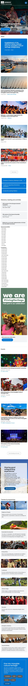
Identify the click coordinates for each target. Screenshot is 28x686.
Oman (12, 49)
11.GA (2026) (3, 228)
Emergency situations (6, 625)
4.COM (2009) (4, 277)
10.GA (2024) (3, 229)
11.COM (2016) (4, 264)
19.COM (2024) (4, 250)
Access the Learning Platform (11, 191)
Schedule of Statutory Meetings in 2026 (14, 180)
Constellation (7, 676)
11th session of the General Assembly (10, 443)
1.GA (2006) (3, 245)
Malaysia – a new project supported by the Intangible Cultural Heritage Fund (11, 115)
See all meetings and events (14, 453)
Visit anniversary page (7, 339)
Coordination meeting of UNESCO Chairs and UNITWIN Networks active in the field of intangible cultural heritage (14, 418)
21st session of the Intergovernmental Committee (13, 368)
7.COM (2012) (3, 272)
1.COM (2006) (3, 286)
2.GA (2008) (3, 242)
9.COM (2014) (3, 267)
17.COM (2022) (4, 253)
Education (4, 607)
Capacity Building (5, 645)
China (9, 165)
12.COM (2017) (4, 263)
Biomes (19, 676)
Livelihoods (4, 570)
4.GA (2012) (3, 239)
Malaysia (9, 118)
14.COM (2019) (4, 259)
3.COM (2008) (4, 278)
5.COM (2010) (3, 275)
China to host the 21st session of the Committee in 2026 (13, 163)
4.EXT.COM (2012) (4, 270)
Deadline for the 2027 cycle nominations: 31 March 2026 (14, 139)
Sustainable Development (7, 532)
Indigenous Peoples (6, 512)
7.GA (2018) (3, 234)
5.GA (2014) (3, 237)
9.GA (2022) (3, 231)
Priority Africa (5, 551)
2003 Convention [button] (5, 29)
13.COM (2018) (4, 261)
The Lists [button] (14, 29)
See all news (14, 172)
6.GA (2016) (3, 236)
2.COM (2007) (4, 283)
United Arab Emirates (11, 94)
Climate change (5, 588)
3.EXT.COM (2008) (4, 280)
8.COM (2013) (3, 269)
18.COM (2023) (4, 252)
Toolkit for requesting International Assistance (14, 185)
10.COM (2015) (4, 266)
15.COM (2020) (4, 258)
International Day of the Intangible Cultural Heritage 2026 (12, 392)
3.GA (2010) (3, 240)
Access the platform (10, 488)
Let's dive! (7, 683)
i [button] (24, 32)
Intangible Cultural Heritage (6, 4)
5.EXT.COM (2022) (4, 255)
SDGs (14, 676)
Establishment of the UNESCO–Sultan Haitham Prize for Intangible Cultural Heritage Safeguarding (14, 45)
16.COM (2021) (4, 256)
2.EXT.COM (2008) (4, 281)
